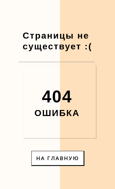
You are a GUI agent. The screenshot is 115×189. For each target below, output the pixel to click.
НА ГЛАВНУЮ (57, 158)
